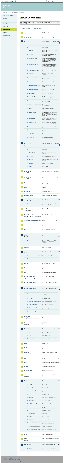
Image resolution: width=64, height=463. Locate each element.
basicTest (31, 384)
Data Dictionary (15, 12)
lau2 (25, 348)
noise (26, 366)
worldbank (27, 444)
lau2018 (26, 352)
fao (25, 229)
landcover (27, 328)
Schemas (5, 26)
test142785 (31, 410)
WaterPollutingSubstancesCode (35, 311)
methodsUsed (32, 93)
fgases (26, 235)
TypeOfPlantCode (33, 304)
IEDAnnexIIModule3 (30, 282)
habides (26, 263)
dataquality (27, 200)
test (25, 380)
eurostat (26, 225)
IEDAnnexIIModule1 (30, 276)
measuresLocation (33, 81)
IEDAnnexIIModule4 (30, 288)
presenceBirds (32, 101)
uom (25, 434)
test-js (30, 406)
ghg (25, 252)
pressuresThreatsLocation (35, 104)
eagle (30, 335)
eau (29, 394)
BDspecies (31, 47)
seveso (26, 375)
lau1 (25, 343)
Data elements (6, 24)
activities (31, 149)
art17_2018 (27, 177)
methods (31, 159)
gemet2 (26, 247)
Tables (4, 21)
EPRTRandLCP (28, 215)
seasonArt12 (32, 118)
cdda (25, 187)
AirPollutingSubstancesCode (35, 294)
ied (25, 272)
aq (25, 33)
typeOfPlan (31, 137)
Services (5, 32)
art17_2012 (27, 171)
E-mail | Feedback (7, 458)
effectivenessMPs (33, 58)
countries (31, 54)
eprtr (25, 209)
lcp (25, 358)
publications (28, 370)
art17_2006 (27, 143)
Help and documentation (9, 15)
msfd (25, 362)
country (30, 448)
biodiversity (27, 183)
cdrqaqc (31, 50)
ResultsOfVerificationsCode (35, 301)
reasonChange (32, 112)
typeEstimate (32, 133)
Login (48, 1)
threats (30, 126)
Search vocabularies (26, 28)
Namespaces (6, 35)
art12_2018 (27, 41)
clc (29, 332)
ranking (30, 108)
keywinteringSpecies (34, 70)
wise (25, 438)
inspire (26, 323)
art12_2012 (27, 37)
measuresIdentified (33, 77)
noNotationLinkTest (33, 403)
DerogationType (32, 298)
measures (31, 73)
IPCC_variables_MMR (34, 258)
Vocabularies (6, 29)
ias (25, 268)
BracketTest (31, 387)
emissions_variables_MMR (35, 255)
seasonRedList (32, 122)
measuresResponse (33, 89)
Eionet (9, 12)
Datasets (5, 18)
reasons (31, 163)
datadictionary (28, 195)
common (27, 191)
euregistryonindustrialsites (32, 220)
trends (30, 130)
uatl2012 (31, 338)
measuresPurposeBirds (34, 85)
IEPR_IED (27, 317)
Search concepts (37, 28)
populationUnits (32, 96)
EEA (9, 1)
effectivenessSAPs (33, 64)
